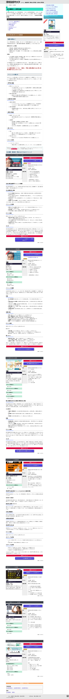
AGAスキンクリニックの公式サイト (25, 349)
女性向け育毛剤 (40, 2)
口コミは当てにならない (51, 8)
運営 (40, 696)
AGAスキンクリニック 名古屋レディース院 (32, 160)
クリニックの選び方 (12, 22)
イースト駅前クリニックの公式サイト (33, 605)
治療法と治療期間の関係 (51, 10)
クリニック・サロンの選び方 (52, 6)
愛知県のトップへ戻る (24, 683)
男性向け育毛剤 (33, 2)
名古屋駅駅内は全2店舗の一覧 (33, 257)
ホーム (22, 2)
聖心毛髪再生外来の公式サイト (33, 363)
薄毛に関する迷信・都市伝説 (52, 13)
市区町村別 (11, 28)
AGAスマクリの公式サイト (54, 45)
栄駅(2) (13, 692)
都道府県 (27, 2)
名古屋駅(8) (9, 692)
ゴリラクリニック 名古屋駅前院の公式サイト (24, 558)
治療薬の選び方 (12, 24)
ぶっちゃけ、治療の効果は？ (14, 21)
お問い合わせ (31, 696)
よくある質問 (11, 25)
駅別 (9, 29)
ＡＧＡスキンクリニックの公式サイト (33, 254)
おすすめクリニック (12, 27)
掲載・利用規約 (36, 696)
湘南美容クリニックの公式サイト (32, 572)
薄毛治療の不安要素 (50, 5)
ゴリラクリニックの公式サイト (33, 465)
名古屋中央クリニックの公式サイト (33, 646)
